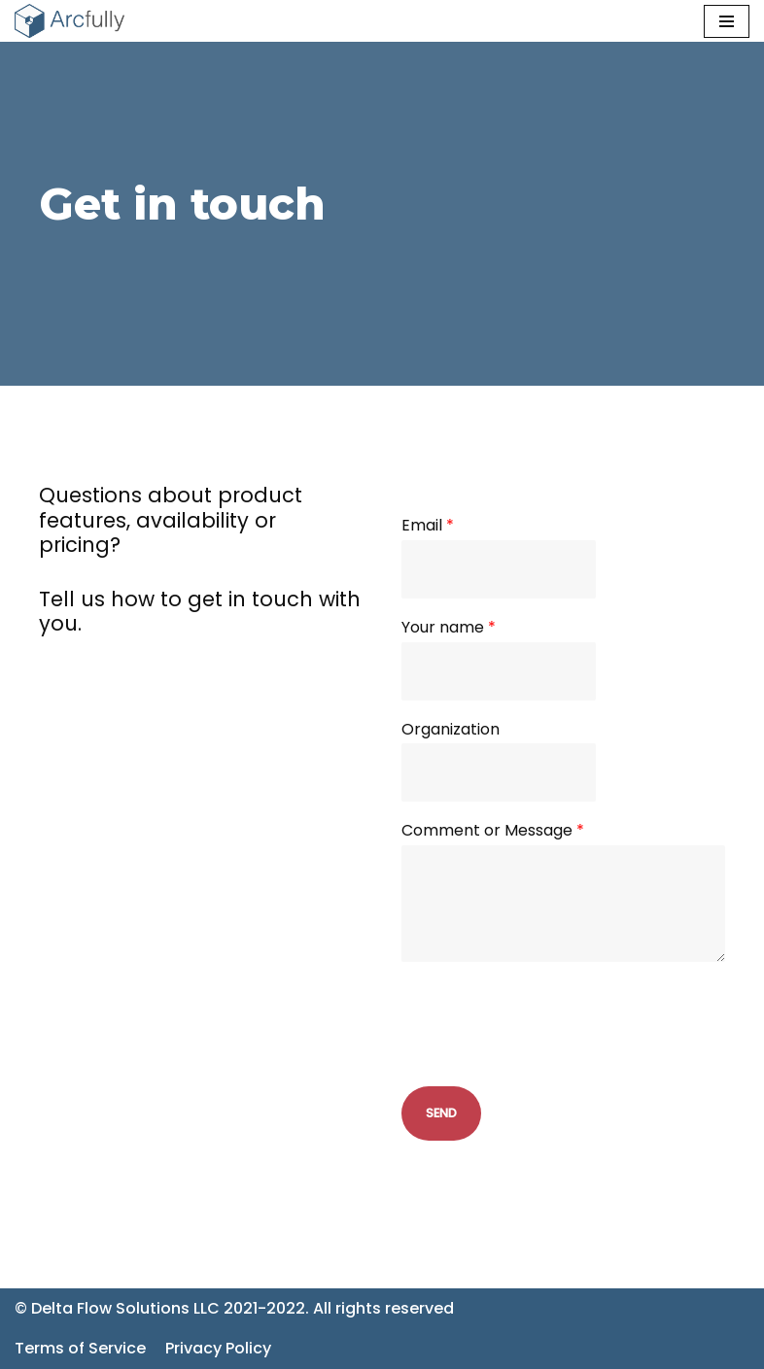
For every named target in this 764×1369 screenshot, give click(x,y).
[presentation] (549, 1054)
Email (427, 526)
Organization (450, 730)
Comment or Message (492, 831)
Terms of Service (80, 1348)
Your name (448, 628)
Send (441, 1113)
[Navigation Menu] (726, 21)
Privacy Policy (218, 1348)
